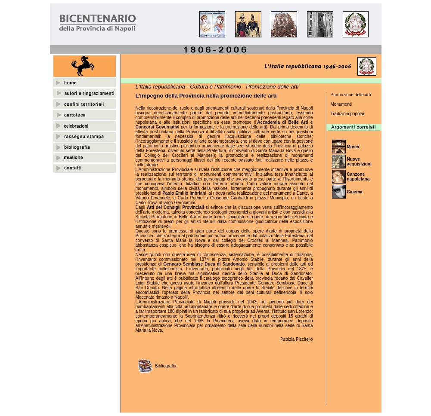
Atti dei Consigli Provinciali (175, 207)
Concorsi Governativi (158, 127)
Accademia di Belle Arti (282, 122)
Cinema (355, 192)
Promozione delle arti (351, 94)
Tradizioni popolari (348, 113)
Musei (353, 146)
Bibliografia (165, 366)
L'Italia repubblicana (160, 86)
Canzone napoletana (358, 176)
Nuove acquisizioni (359, 161)
